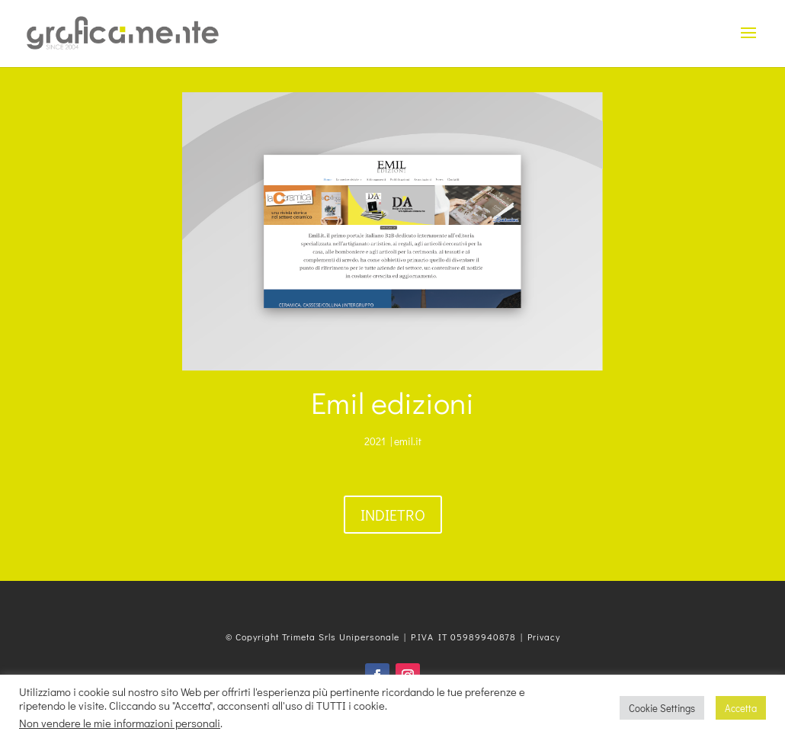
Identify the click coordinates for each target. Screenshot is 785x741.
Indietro (392, 514)
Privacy (543, 636)
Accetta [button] (741, 707)
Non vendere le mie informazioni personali (119, 723)
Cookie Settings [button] (662, 707)
